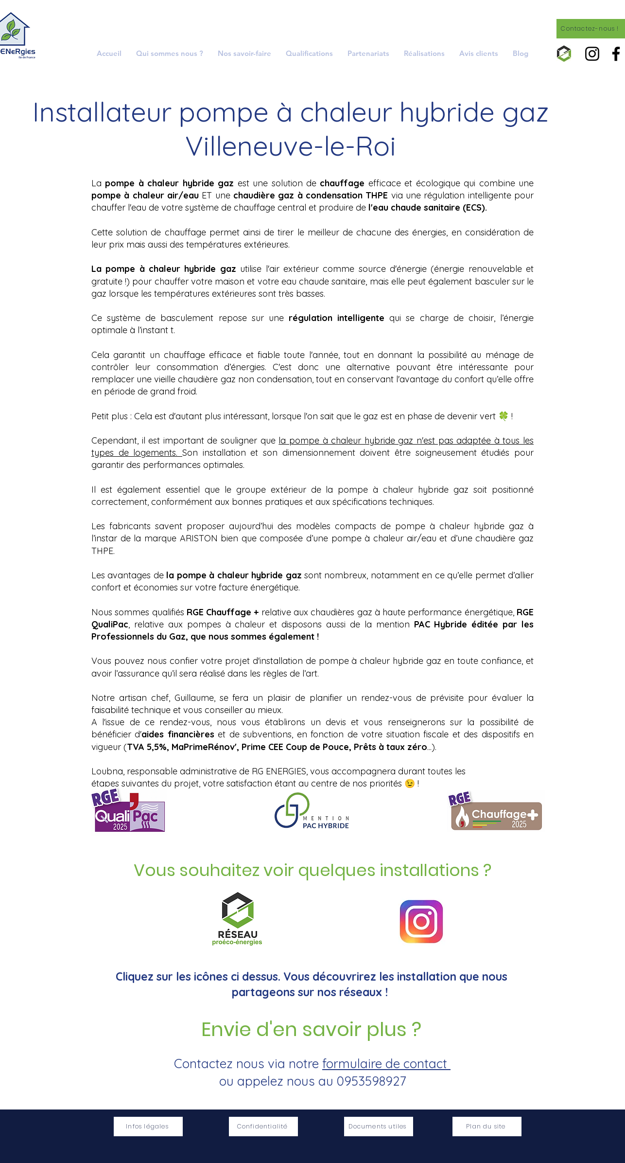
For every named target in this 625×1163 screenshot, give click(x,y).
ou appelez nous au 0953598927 (312, 1081)
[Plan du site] (486, 1126)
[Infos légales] (148, 1126)
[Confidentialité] (263, 1126)
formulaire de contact (386, 1064)
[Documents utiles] (378, 1126)
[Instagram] (592, 53)
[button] (244, 53)
